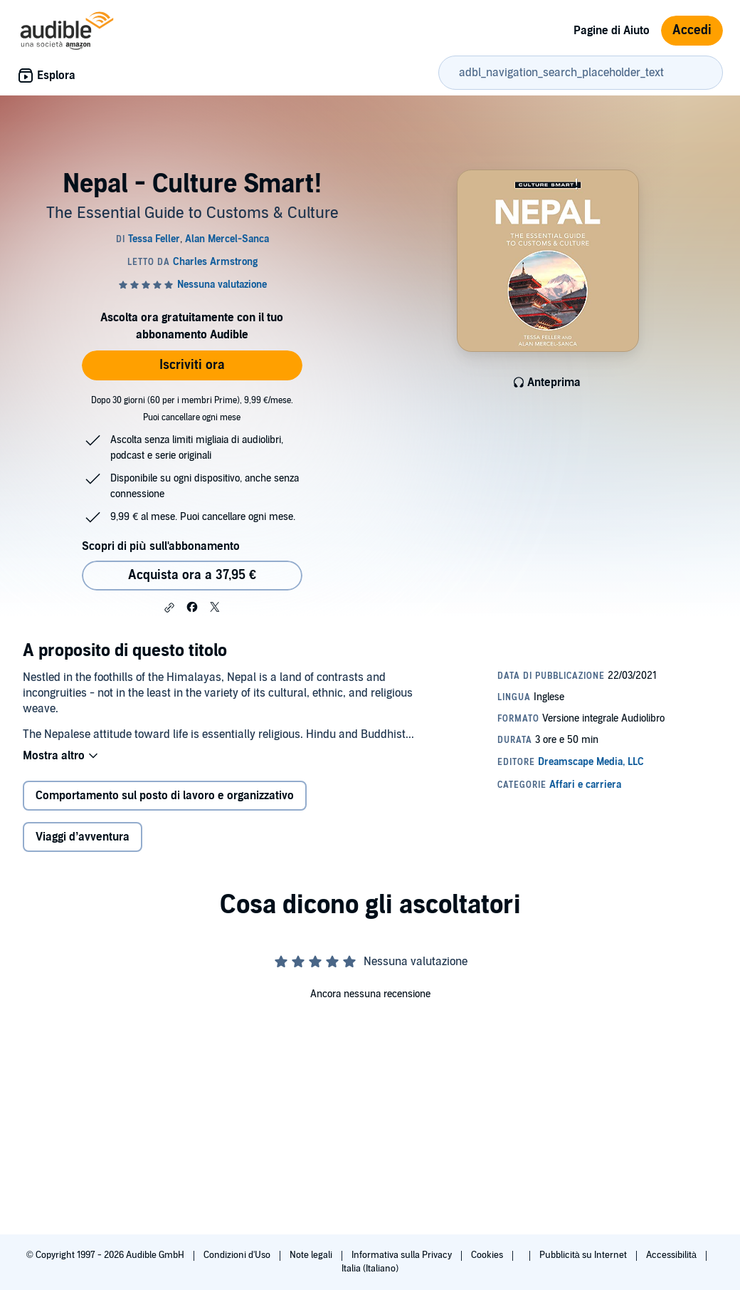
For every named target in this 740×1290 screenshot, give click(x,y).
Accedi (692, 30)
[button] (169, 607)
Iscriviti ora (192, 365)
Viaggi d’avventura (83, 837)
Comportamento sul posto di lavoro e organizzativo (165, 796)
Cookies (488, 1255)
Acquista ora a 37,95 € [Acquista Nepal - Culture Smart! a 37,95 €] (192, 575)
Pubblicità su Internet (584, 1255)
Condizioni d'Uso (238, 1255)
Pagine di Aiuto (612, 31)
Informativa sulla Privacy (403, 1255)
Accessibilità (672, 1255)
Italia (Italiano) (370, 1268)
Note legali (312, 1255)
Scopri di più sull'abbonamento (160, 546)
